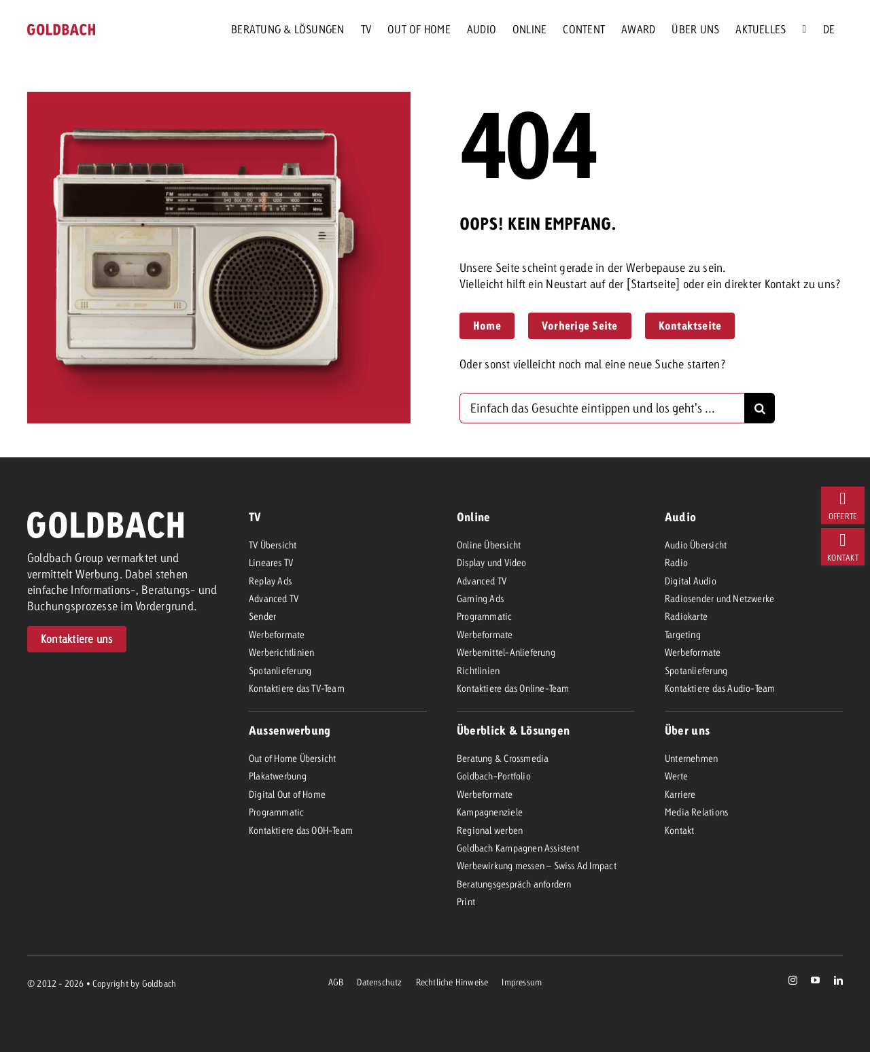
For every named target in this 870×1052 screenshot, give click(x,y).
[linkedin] (838, 980)
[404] (843, 505)
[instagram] (792, 980)
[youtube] (815, 980)
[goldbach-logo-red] (61, 29)
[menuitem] (829, 29)
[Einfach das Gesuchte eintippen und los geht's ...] (601, 408)
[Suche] (804, 29)
